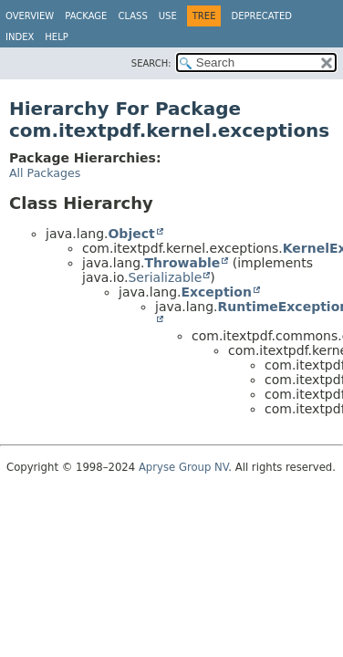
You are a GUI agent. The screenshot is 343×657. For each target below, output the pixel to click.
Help (56, 37)
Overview (29, 16)
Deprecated (261, 16)
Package (86, 16)
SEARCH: (151, 63)
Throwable (182, 263)
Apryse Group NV (183, 467)
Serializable (165, 277)
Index (19, 37)
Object (131, 233)
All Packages (44, 173)
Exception (216, 292)
